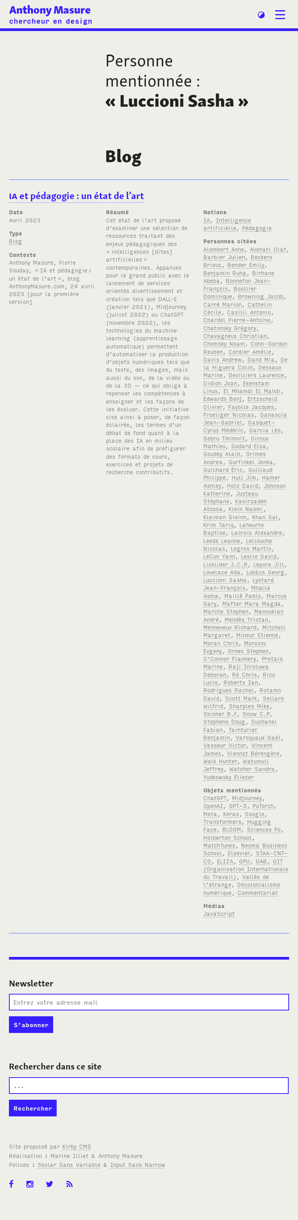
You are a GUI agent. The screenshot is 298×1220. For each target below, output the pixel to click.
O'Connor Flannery (229, 658)
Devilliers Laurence (256, 374)
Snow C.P (256, 713)
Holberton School (227, 837)
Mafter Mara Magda (251, 603)
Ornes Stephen (248, 650)
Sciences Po (264, 829)
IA (206, 220)
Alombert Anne (223, 249)
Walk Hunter (220, 760)
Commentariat (257, 892)
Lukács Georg (265, 571)
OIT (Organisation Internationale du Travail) (245, 868)
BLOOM (231, 829)
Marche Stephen (225, 611)
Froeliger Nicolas (228, 414)
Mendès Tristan (246, 619)
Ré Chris (244, 674)
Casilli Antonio (249, 311)
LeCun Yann (219, 556)
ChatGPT (214, 797)
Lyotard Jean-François (238, 583)
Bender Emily (245, 264)
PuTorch (263, 805)
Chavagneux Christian (235, 335)
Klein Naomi (246, 508)
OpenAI (213, 805)
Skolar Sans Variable (69, 1164)
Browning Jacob (260, 296)
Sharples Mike (249, 705)
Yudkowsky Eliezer (228, 776)
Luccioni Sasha (225, 579)
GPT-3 (238, 805)
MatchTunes (219, 845)
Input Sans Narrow (137, 1164)
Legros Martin (251, 548)
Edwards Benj (222, 398)
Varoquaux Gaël (258, 737)
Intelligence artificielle (227, 223)
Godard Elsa (248, 445)
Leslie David (258, 556)
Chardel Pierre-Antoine (236, 319)
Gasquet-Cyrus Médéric (239, 425)
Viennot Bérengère (253, 753)
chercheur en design (50, 20)
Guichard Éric (223, 469)
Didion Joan (220, 382)
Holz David (242, 485)
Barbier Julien (224, 256)
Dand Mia (261, 359)
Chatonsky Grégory (229, 327)
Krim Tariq (218, 524)
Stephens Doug (224, 721)
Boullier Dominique (229, 292)
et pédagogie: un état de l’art (76, 195)
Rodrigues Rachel (228, 689)
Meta (210, 813)
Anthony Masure (50, 10)
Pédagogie (257, 227)
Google (254, 813)
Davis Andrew (222, 359)
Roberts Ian (241, 682)
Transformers (222, 821)
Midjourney (247, 797)
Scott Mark (241, 698)
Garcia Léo (265, 429)
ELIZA (225, 861)
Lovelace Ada (222, 571)
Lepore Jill (268, 564)
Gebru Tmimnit (224, 438)
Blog (15, 240)
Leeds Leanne (221, 540)
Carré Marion (222, 304)
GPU (244, 861)
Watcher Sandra (252, 768)
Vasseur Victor (224, 745)
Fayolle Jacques (251, 406)
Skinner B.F (220, 713)
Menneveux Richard (229, 627)
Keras (231, 813)
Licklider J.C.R (225, 564)
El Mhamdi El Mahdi (252, 390)
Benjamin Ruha (224, 272)
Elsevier (239, 852)
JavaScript (219, 913)
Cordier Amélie (250, 351)
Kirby (76, 1146)
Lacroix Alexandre (256, 532)
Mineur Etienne (257, 634)
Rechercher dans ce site (55, 1066)
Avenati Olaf (268, 249)
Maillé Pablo (242, 595)
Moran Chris (220, 642)
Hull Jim (244, 477)
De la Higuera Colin (245, 363)
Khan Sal (265, 516)
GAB (261, 861)
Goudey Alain (221, 453)
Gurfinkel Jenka (251, 461)
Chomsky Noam (224, 343)
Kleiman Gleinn (224, 516)
